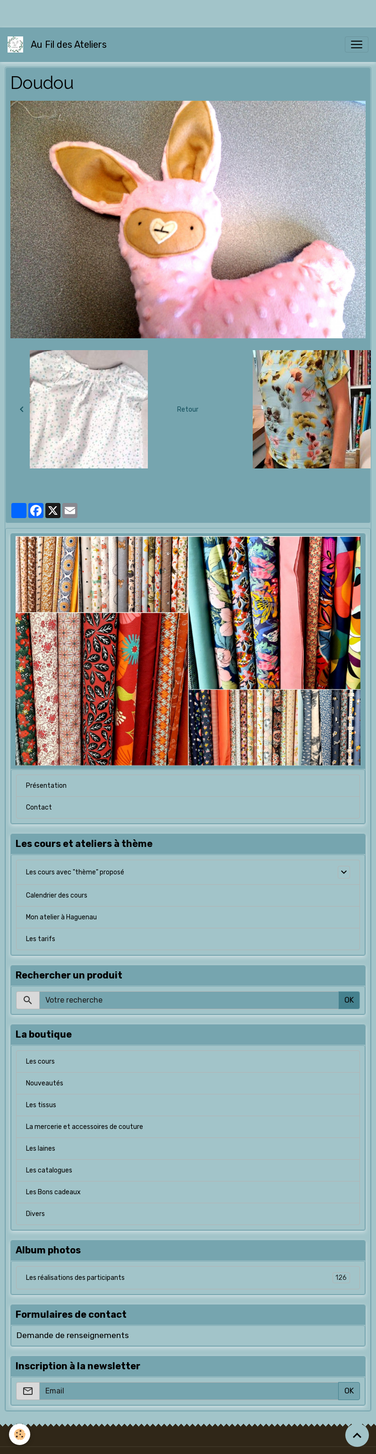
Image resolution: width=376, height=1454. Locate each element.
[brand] (59, 44)
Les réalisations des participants (188, 1277)
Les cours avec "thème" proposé (75, 872)
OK (349, 1000)
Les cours (40, 1061)
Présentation (46, 786)
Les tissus (41, 1105)
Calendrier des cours (56, 895)
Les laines (40, 1149)
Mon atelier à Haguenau (61, 917)
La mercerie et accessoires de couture (84, 1127)
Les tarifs (40, 939)
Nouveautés (44, 1083)
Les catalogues (49, 1170)
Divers (35, 1214)
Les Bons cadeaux (53, 1192)
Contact (39, 807)
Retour (187, 409)
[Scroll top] (357, 1435)
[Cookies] (20, 1434)
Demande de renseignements (72, 1335)
